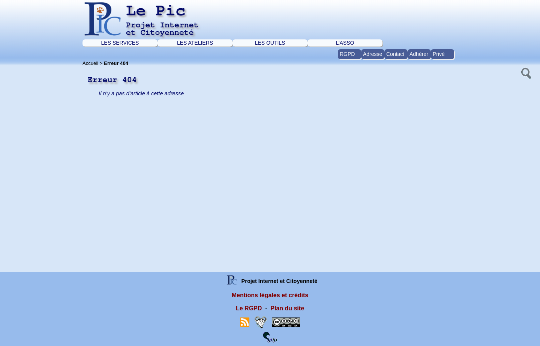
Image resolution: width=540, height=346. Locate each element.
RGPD (347, 54)
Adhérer (419, 54)
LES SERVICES (120, 43)
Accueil (90, 63)
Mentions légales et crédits (270, 295)
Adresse (372, 54)
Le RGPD (249, 308)
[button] (525, 72)
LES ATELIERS (195, 43)
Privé (439, 54)
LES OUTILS (270, 43)
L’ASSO (345, 43)
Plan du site (287, 308)
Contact (395, 54)
